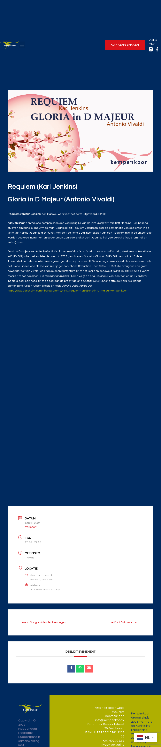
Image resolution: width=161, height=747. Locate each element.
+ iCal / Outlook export (125, 622)
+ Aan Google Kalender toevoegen (44, 622)
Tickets (29, 557)
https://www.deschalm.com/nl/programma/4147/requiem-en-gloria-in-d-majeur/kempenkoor (67, 290)
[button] (22, 45)
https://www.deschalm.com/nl (45, 589)
